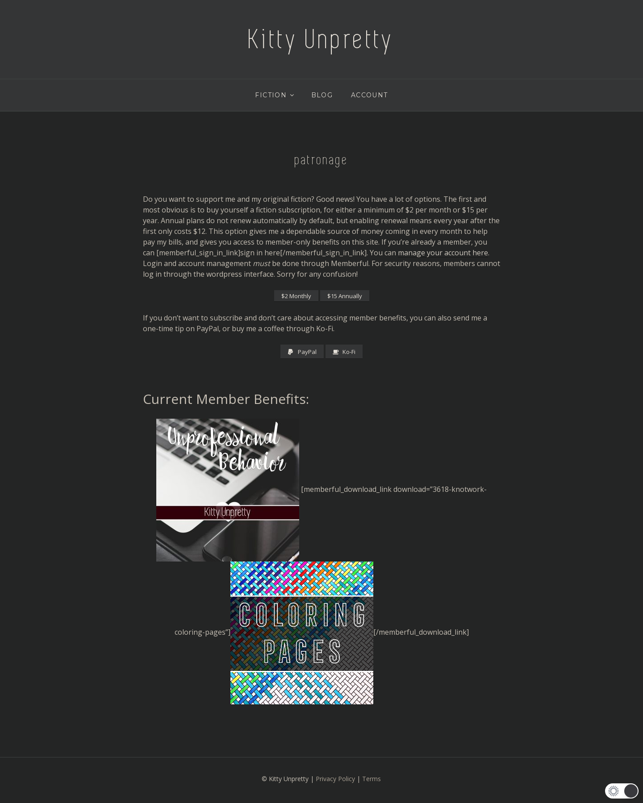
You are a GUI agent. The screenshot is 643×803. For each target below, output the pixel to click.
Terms (371, 778)
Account (369, 95)
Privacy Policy (335, 778)
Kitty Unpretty (321, 39)
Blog (322, 95)
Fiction (275, 95)
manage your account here (443, 253)
